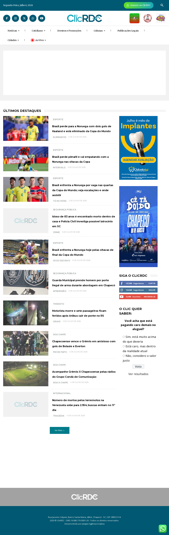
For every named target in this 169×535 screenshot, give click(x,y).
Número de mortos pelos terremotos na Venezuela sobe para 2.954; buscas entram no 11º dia (78, 437)
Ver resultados (138, 374)
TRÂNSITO (58, 324)
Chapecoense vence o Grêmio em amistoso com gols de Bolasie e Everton (83, 372)
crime (56, 248)
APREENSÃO (59, 316)
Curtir (151, 283)
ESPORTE (58, 117)
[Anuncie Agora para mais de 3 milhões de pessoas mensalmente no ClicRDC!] (138, 5)
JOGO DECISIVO (61, 279)
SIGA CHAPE (59, 361)
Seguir (152, 290)
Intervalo (59, 176)
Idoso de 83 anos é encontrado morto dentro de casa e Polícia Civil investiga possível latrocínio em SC (84, 235)
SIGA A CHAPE (60, 414)
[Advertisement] (84, 73)
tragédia (58, 451)
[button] (162, 5)
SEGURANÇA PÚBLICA (64, 221)
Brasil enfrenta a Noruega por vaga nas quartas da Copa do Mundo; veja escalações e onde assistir (83, 199)
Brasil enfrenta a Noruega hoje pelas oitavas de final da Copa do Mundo (84, 268)
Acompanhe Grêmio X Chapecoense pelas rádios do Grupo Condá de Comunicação (84, 403)
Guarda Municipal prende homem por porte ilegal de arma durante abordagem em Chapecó (83, 302)
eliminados (59, 145)
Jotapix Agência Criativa (93, 523)
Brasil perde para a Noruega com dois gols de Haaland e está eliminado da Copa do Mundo (81, 131)
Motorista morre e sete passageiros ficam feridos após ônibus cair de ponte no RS (82, 338)
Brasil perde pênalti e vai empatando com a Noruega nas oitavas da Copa (81, 164)
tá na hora (60, 212)
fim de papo (60, 383)
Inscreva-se (149, 296)
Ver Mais (60, 465)
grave (57, 352)
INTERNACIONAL (62, 423)
